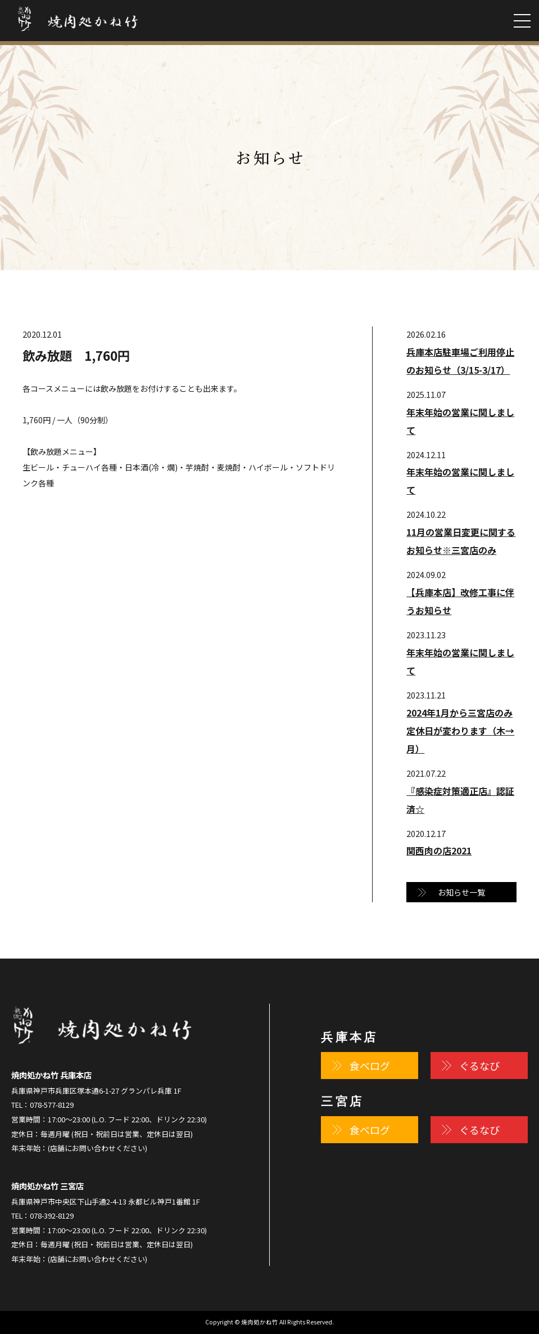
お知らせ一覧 (461, 892)
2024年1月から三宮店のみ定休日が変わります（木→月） (460, 730)
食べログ (370, 1065)
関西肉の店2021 (439, 850)
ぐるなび (479, 1065)
